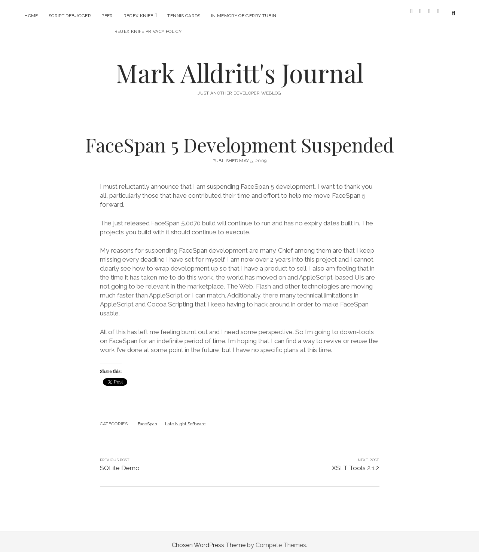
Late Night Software (185, 417)
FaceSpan (147, 417)
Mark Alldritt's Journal (239, 66)
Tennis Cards (183, 15)
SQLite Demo (120, 461)
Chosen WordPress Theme (208, 538)
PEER (107, 15)
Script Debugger (70, 15)
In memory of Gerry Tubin (244, 15)
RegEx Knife (138, 15)
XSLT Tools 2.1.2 (355, 461)
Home (31, 15)
